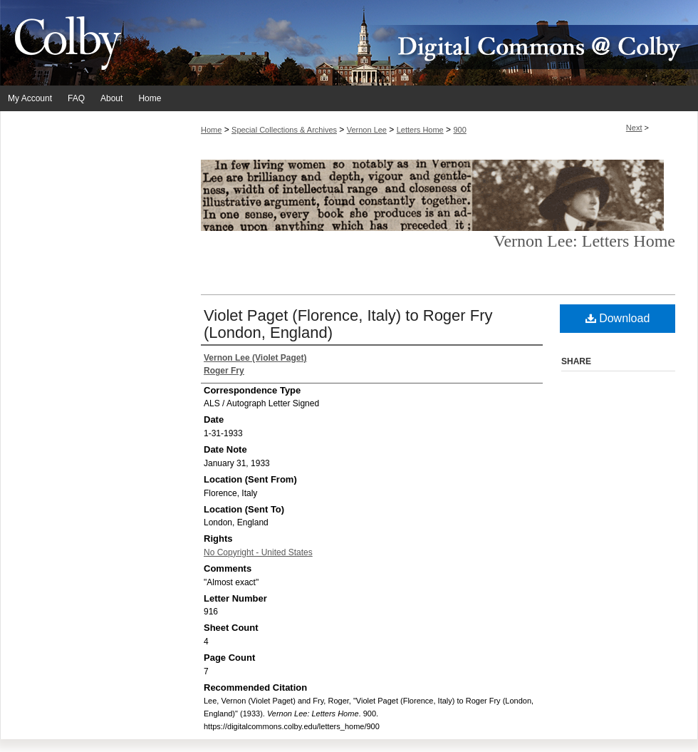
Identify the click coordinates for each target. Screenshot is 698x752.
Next (634, 127)
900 (459, 129)
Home (211, 129)
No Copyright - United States (258, 552)
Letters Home (420, 129)
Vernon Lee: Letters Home (584, 241)
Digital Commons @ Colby (434, 43)
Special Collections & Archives (284, 129)
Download (617, 318)
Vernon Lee (367, 129)
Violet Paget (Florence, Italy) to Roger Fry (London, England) (348, 324)
